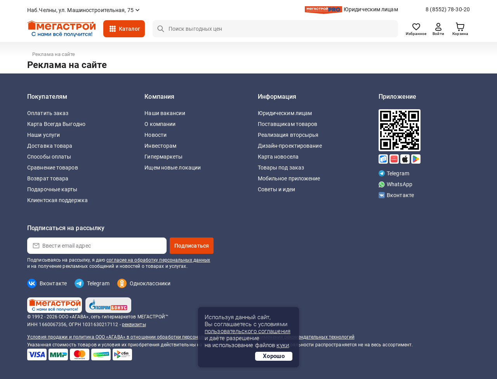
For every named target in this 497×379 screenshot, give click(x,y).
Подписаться (191, 246)
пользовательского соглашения (247, 331)
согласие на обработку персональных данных (158, 260)
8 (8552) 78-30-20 (448, 9)
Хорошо (274, 356)
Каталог (129, 29)
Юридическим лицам (371, 9)
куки (282, 345)
